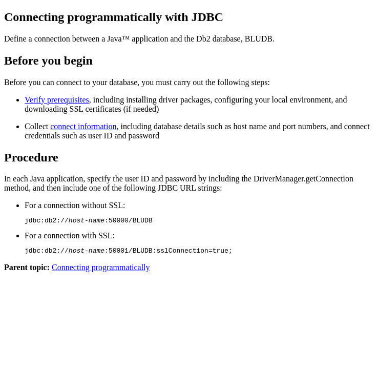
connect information (83, 126)
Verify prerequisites (57, 99)
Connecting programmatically (101, 270)
